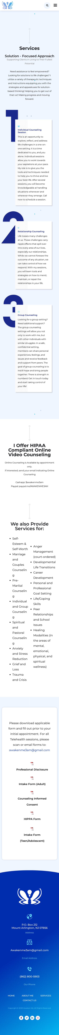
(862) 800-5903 (29, 976)
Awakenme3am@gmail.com (30, 950)
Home (11, 995)
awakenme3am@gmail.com (29, 750)
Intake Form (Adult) (32, 784)
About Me (27, 995)
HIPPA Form (32, 819)
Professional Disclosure (32, 769)
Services (45, 995)
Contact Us (29, 1000)
